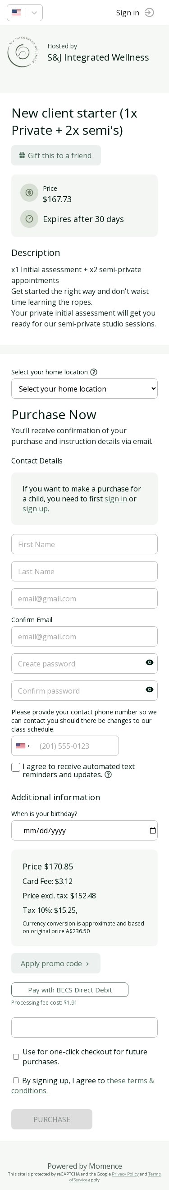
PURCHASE (51, 1119)
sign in (116, 499)
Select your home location (49, 372)
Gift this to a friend (54, 156)
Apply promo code (56, 963)
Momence (105, 1166)
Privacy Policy (125, 1174)
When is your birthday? (44, 813)
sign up (35, 509)
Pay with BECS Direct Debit (70, 989)
